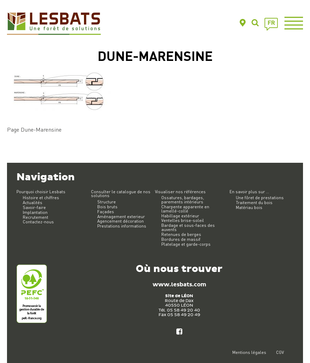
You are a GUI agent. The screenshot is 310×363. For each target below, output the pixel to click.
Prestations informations (121, 226)
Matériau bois (249, 207)
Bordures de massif (180, 239)
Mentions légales (249, 352)
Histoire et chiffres (41, 197)
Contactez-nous (38, 221)
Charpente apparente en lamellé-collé (185, 209)
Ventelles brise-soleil (182, 220)
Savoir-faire (34, 207)
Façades (105, 211)
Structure (106, 201)
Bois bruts (107, 206)
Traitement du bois (254, 202)
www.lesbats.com (179, 284)
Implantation (35, 212)
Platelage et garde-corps (186, 244)
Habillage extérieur (180, 215)
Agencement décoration (120, 221)
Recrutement (35, 217)
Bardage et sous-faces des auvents (188, 227)
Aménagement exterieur (121, 216)
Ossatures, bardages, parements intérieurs (182, 199)
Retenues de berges (181, 234)
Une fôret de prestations (260, 197)
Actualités (32, 202)
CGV (280, 352)
